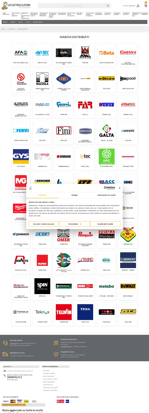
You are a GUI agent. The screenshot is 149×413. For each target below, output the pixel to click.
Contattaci (11, 343)
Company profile (38, 365)
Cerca (108, 5)
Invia (103, 377)
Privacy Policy (89, 384)
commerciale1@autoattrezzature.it (18, 363)
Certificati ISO (38, 375)
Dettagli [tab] (74, 195)
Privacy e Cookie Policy (74, 407)
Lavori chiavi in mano (39, 370)
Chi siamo (36, 362)
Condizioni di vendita (40, 380)
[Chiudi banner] (119, 188)
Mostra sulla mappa (122, 377)
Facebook (77, 394)
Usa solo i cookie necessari (43, 224)
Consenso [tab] (42, 195)
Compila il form (50, 347)
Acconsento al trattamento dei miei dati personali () (90, 383)
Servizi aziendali (38, 368)
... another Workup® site (139, 407)
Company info (56, 407)
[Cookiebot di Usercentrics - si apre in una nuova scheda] (105, 188)
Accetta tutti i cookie (105, 224)
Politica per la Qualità (40, 378)
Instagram (81, 394)
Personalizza (74, 224)
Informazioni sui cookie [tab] (107, 195)
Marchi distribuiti (38, 373)
